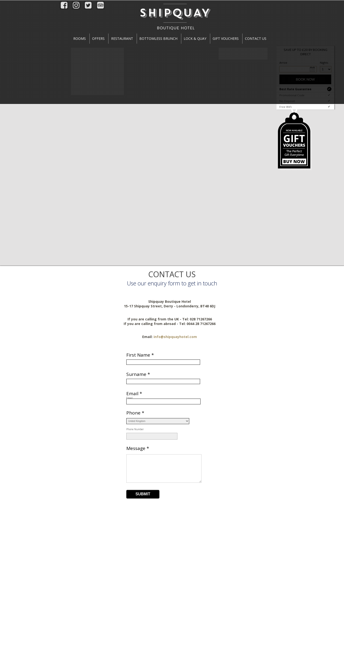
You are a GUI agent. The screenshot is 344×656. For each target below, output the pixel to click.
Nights (320, 62)
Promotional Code (305, 95)
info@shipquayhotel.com (175, 336)
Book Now (305, 79)
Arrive (283, 62)
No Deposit (305, 101)
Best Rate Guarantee (305, 89)
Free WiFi (305, 106)
